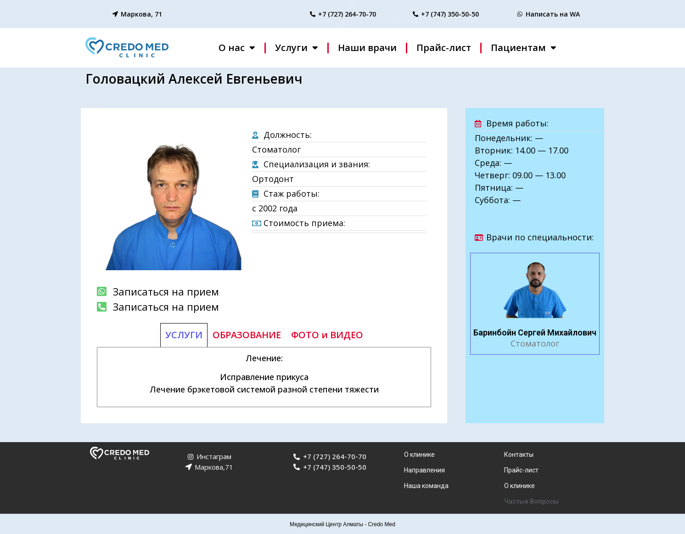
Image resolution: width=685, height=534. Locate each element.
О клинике (419, 454)
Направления (424, 470)
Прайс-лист (443, 47)
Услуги (296, 48)
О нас (237, 48)
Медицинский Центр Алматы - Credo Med (342, 524)
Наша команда (426, 485)
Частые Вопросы (531, 501)
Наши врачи (367, 47)
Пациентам (523, 48)
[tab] (184, 335)
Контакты (518, 454)
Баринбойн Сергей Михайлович (534, 332)
